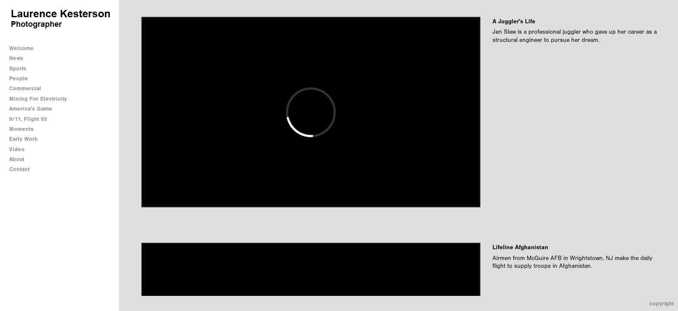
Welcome (21, 48)
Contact (19, 169)
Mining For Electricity (38, 98)
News (16, 58)
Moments (21, 129)
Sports (17, 68)
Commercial (25, 88)
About (16, 159)
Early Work (23, 139)
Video (17, 149)
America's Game (30, 108)
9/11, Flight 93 (28, 119)
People (18, 78)
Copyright (661, 303)
